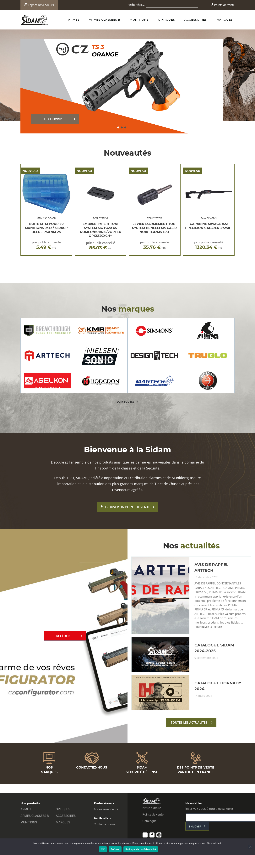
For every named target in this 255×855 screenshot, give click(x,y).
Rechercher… (136, 5)
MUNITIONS (139, 19)
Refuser (115, 849)
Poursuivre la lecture (208, 627)
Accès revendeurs (106, 809)
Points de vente (223, 5)
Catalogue (149, 821)
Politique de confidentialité (140, 849)
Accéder (63, 636)
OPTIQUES (166, 19)
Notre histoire (152, 808)
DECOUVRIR (53, 119)
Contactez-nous (104, 824)
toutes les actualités (189, 722)
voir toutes (125, 401)
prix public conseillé (46, 245)
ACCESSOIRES (195, 19)
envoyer (195, 826)
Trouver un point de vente (125, 507)
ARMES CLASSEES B (104, 19)
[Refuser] (250, 847)
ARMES (73, 19)
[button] (118, 127)
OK (103, 849)
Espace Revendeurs (39, 5)
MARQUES (224, 19)
